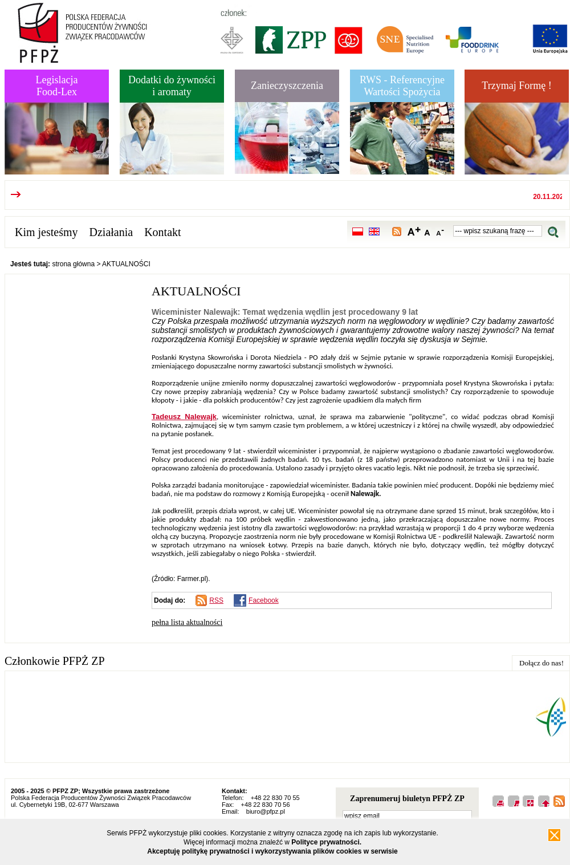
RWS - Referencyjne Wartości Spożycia (402, 86)
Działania (111, 232)
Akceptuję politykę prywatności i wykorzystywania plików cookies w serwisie (272, 851)
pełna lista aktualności (187, 622)
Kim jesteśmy (46, 232)
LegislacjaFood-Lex (57, 86)
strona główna (73, 264)
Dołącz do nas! (541, 663)
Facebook (264, 600)
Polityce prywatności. (326, 842)
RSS (216, 600)
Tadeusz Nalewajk (184, 416)
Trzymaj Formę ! (516, 85)
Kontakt (162, 232)
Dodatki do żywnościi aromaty (171, 86)
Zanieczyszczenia (287, 85)
